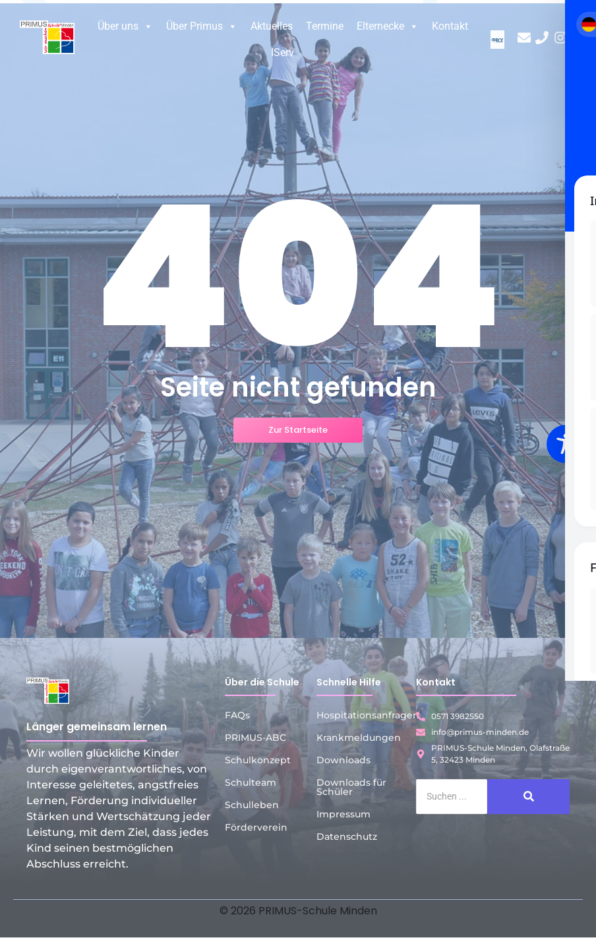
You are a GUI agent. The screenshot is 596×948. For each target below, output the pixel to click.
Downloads (343, 760)
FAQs (237, 715)
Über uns (125, 26)
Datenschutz (346, 836)
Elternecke (388, 26)
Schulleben (252, 805)
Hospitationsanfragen (367, 715)
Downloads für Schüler (351, 787)
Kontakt (450, 26)
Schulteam (250, 782)
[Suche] (451, 796)
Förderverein (256, 827)
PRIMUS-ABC (255, 737)
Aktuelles (272, 26)
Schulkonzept (258, 760)
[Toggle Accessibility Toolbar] (565, 444)
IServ (282, 52)
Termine (324, 26)
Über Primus (201, 26)
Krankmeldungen (358, 737)
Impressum (343, 814)
